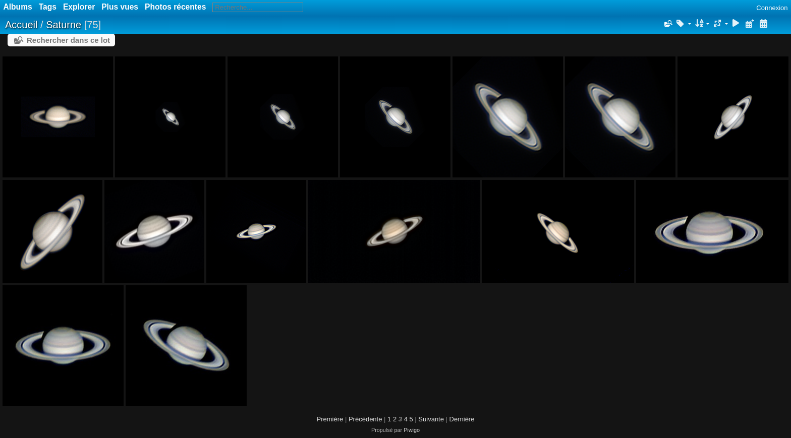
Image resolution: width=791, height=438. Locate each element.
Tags (47, 7)
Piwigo (412, 430)
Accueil (21, 24)
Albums (18, 7)
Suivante (431, 419)
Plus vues (119, 7)
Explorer (79, 7)
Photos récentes (175, 7)
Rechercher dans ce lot (68, 40)
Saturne (63, 24)
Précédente (365, 419)
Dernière (462, 419)
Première (330, 419)
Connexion (771, 8)
